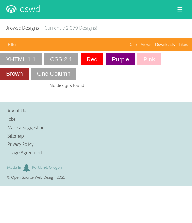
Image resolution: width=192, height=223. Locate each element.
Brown (14, 73)
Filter (12, 44)
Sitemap (15, 136)
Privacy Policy (20, 144)
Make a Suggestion (26, 128)
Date (133, 44)
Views (146, 44)
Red (92, 59)
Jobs (11, 119)
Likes (183, 44)
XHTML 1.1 (21, 59)
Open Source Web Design (33, 177)
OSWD (30, 9)
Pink (149, 59)
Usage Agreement (25, 153)
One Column (54, 73)
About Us (16, 111)
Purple (120, 59)
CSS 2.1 (61, 59)
